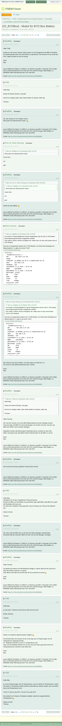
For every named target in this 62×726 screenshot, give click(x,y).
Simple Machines (15, 723)
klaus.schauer (10, 226)
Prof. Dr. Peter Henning (14, 143)
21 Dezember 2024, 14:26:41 (10, 85)
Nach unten (6, 35)
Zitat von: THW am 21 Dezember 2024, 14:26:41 (20, 399)
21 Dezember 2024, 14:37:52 (10, 114)
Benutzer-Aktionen (53, 35)
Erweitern (17, 250)
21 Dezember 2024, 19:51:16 (10, 229)
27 (36, 35)
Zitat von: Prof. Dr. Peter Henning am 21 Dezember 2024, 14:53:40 (25, 183)
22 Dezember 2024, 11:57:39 (10, 394)
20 (24, 35)
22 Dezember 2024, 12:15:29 (10, 462)
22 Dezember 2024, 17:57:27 (10, 676)
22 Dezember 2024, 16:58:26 (10, 601)
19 (22, 35)
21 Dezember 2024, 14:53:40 (10, 146)
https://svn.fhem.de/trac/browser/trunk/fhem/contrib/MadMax (25, 76)
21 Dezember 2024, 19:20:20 (10, 178)
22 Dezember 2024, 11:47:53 (10, 297)
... (20, 35)
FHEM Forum (13, 8)
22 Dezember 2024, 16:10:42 (10, 560)
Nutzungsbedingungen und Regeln (44, 723)
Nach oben (5, 712)
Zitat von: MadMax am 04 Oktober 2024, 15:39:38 (20, 234)
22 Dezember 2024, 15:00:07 (10, 494)
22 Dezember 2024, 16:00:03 (10, 528)
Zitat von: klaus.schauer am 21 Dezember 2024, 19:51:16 (22, 302)
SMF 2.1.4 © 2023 (5, 723)
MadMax (8, 41)
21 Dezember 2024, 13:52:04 (10, 44)
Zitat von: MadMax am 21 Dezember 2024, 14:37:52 (21, 151)
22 (30, 35)
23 (32, 35)
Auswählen (10, 250)
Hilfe (33, 723)
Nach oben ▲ (57, 723)
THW (7, 82)
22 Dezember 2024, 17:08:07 (10, 630)
